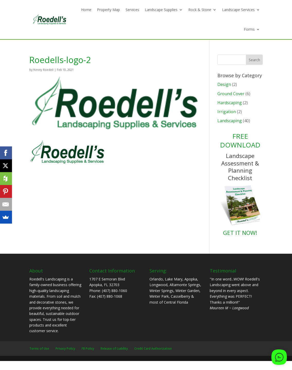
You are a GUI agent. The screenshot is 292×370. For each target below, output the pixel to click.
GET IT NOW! (240, 232)
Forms (249, 29)
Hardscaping (229, 102)
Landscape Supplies (161, 9)
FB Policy (88, 348)
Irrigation (226, 111)
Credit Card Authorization (153, 348)
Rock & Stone (199, 9)
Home (86, 9)
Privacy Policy (65, 348)
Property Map (108, 9)
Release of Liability (114, 348)
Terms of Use (39, 348)
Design (224, 84)
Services (132, 9)
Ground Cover (230, 93)
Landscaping (229, 121)
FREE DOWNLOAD (240, 140)
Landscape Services (238, 9)
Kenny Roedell (43, 70)
